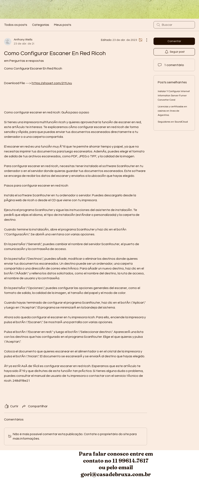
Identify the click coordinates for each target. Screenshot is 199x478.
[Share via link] (35, 406)
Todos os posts (15, 24)
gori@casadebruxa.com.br (116, 474)
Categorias (40, 24)
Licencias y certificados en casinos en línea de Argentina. (172, 110)
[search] (174, 24)
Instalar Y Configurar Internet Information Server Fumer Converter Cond (174, 95)
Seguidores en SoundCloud (173, 122)
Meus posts (62, 24)
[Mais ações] (144, 40)
